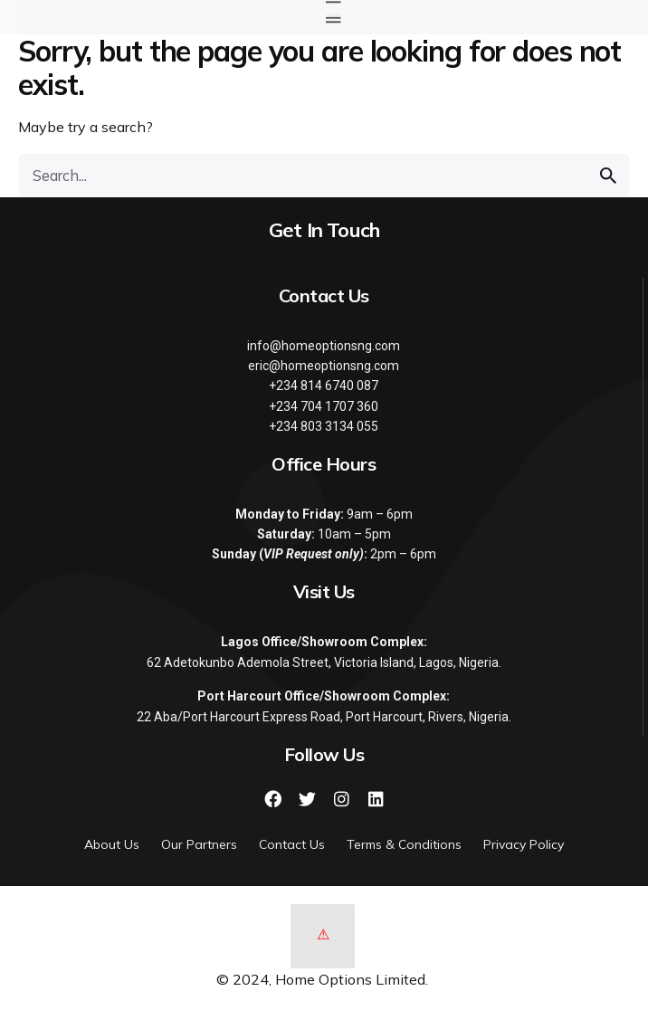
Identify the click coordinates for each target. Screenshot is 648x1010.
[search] (608, 175)
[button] (333, 17)
